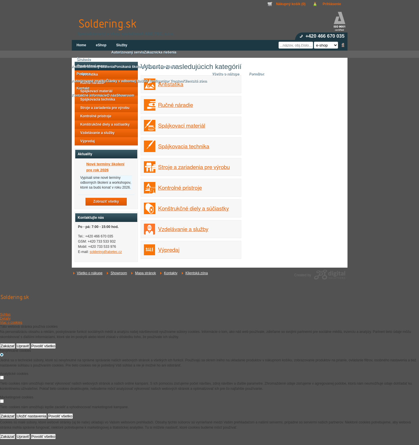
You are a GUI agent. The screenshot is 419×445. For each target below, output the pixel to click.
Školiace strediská (161, 67)
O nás (111, 95)
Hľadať (343, 45)
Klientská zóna (197, 273)
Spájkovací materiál (181, 126)
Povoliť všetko (43, 346)
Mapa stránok (145, 273)
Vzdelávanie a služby (183, 229)
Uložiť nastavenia (31, 416)
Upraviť (23, 346)
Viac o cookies (11, 323)
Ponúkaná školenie (130, 67)
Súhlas (5, 314)
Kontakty (170, 273)
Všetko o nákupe (90, 273)
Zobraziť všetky (106, 202)
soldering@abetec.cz (106, 252)
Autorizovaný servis (127, 52)
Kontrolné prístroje (180, 188)
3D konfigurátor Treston (163, 81)
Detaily (5, 319)
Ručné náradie (175, 105)
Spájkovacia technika (183, 146)
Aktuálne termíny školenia (93, 67)
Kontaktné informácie (89, 95)
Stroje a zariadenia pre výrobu (194, 167)
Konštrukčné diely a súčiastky (193, 209)
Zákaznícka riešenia (160, 52)
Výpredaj (169, 250)
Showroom (119, 273)
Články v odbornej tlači (125, 81)
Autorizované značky (89, 81)
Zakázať (8, 346)
